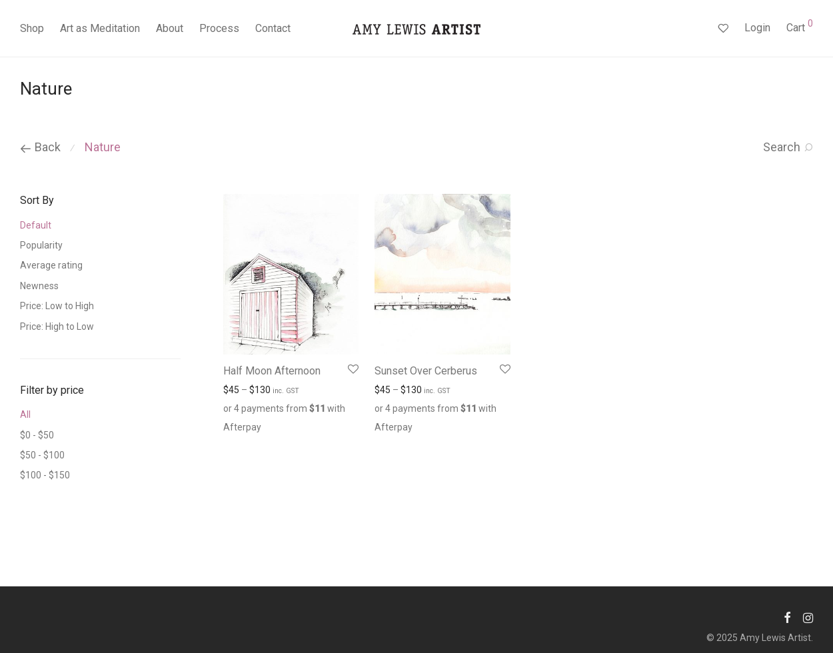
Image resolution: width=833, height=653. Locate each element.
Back (40, 147)
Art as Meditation (100, 28)
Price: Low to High (57, 306)
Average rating (51, 265)
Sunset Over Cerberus (426, 370)
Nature (103, 147)
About (169, 28)
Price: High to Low (57, 326)
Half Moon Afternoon (272, 370)
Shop (32, 28)
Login (757, 27)
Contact (273, 28)
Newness (39, 286)
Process (219, 28)
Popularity (41, 245)
